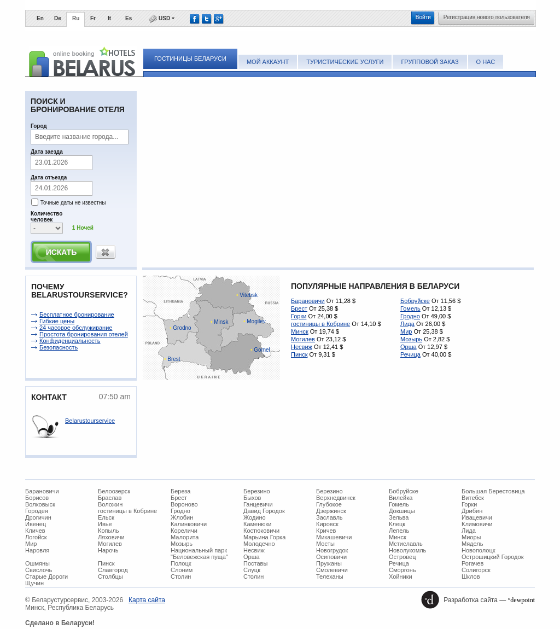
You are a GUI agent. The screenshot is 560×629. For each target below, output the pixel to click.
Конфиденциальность (70, 340)
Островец (402, 557)
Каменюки (257, 524)
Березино (256, 491)
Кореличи (184, 530)
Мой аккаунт (268, 62)
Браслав (109, 497)
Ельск (106, 517)
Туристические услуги (344, 62)
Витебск (473, 497)
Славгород (113, 570)
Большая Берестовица (493, 491)
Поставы (255, 563)
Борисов (37, 497)
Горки (298, 316)
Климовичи (477, 524)
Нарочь (108, 550)
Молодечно (259, 543)
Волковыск (40, 504)
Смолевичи (332, 570)
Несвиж (301, 346)
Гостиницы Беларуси (190, 58)
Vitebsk (247, 295)
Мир (406, 331)
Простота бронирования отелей (83, 334)
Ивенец (35, 524)
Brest (172, 359)
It (109, 18)
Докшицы (402, 511)
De (57, 18)
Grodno (180, 328)
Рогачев (472, 563)
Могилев (303, 339)
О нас (485, 62)
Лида (407, 324)
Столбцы (110, 576)
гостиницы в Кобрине (320, 324)
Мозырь (411, 339)
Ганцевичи (258, 504)
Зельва (399, 517)
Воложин (110, 504)
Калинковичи (189, 524)
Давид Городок (264, 511)
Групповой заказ (429, 62)
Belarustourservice (90, 420)
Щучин (34, 583)
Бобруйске (415, 301)
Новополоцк (478, 550)
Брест (299, 308)
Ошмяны (37, 563)
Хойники (400, 576)
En (40, 18)
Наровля (37, 550)
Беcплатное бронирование (76, 314)
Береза (181, 491)
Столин (181, 576)
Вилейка (400, 497)
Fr (93, 18)
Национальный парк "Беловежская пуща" (199, 553)
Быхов (252, 497)
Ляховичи (111, 537)
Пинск (299, 354)
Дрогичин (38, 517)
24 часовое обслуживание (75, 327)
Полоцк (181, 563)
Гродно (410, 316)
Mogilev (254, 321)
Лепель (399, 530)
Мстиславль (406, 543)
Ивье (105, 524)
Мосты (325, 543)
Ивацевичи (477, 517)
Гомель (410, 308)
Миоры (471, 537)
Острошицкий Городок (492, 557)
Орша (408, 346)
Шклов (471, 576)
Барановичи (308, 301)
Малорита (185, 537)
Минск (299, 331)
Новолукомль (407, 550)
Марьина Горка (264, 537)
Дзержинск (331, 511)
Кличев (35, 530)
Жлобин (182, 517)
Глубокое (329, 504)
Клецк (397, 524)
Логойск (36, 537)
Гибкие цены (56, 321)
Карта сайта (147, 600)
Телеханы (329, 576)
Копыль (108, 530)
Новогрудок (332, 550)
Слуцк (251, 570)
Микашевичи (334, 537)
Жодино (254, 517)
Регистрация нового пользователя (487, 17)
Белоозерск (114, 491)
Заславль (329, 517)
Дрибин (472, 511)
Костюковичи (261, 530)
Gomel (260, 350)
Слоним (181, 570)
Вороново (184, 504)
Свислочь (38, 570)
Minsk (219, 322)
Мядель (472, 543)
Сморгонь (402, 570)
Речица (410, 354)
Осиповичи (331, 557)
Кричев (326, 530)
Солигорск (476, 570)
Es (128, 18)
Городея (36, 511)
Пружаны (329, 563)
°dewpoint (521, 600)
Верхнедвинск (335, 497)
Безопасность (58, 347)
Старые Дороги (46, 576)
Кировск (327, 524)
